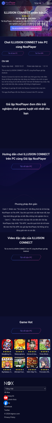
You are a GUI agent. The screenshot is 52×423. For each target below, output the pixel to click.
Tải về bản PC (12, 53)
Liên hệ (7, 403)
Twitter (7, 410)
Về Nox (7, 392)
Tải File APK (39, 53)
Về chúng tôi (9, 396)
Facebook (8, 407)
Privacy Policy (9, 417)
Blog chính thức (10, 399)
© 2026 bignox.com (12, 414)
